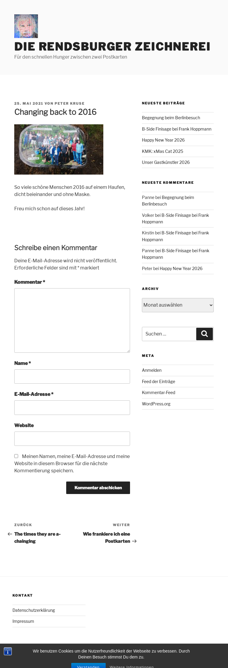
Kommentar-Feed (158, 392)
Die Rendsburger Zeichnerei (112, 46)
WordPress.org (156, 403)
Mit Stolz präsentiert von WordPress (46, 653)
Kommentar (29, 282)
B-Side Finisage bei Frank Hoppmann (176, 128)
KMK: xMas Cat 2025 (162, 151)
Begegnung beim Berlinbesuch (171, 117)
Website (24, 425)
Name (22, 363)
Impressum (23, 621)
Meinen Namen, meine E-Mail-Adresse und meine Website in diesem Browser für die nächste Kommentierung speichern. (72, 463)
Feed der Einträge (158, 381)
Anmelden (152, 370)
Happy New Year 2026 (163, 139)
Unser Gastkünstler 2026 (166, 162)
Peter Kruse (70, 103)
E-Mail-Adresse (33, 394)
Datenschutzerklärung (33, 610)
